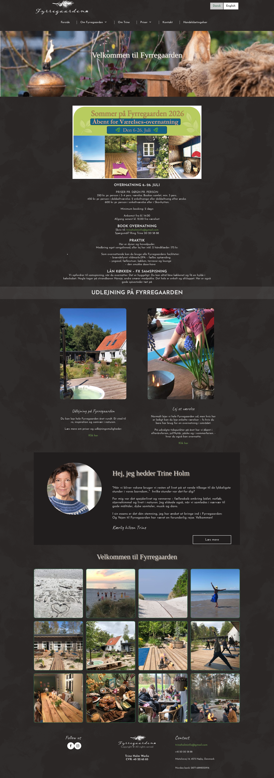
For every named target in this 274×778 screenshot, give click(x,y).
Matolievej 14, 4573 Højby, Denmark (194, 759)
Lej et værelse (183, 409)
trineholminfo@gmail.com (142, 230)
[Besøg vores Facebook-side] (70, 745)
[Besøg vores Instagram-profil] (77, 745)
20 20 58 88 (185, 752)
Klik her (93, 435)
